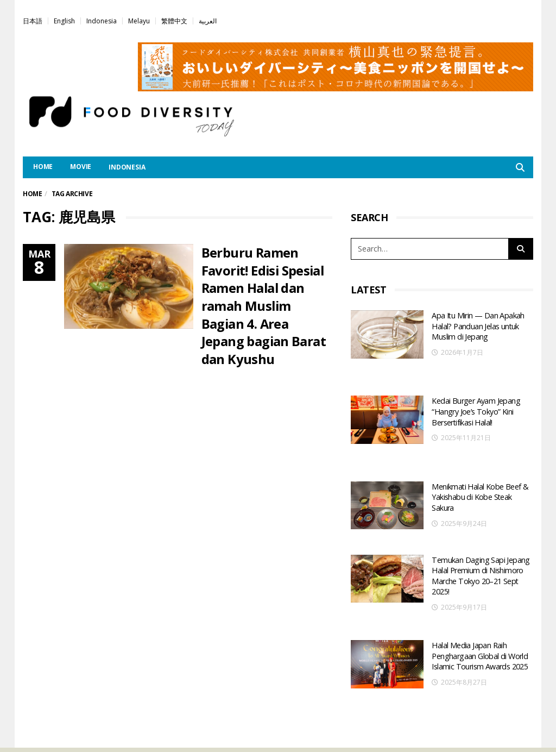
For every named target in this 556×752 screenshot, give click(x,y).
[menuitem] (32, 20)
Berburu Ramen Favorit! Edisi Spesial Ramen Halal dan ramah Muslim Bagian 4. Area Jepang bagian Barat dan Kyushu (264, 304)
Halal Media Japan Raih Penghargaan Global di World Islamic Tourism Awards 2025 (479, 603)
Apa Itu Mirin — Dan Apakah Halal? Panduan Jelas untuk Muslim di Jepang (477, 325)
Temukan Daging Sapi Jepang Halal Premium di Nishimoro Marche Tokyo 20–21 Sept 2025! (479, 531)
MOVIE (80, 166)
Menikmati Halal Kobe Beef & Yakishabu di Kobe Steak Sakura (479, 459)
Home (32, 193)
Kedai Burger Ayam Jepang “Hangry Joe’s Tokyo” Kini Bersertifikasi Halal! (475, 392)
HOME (43, 166)
